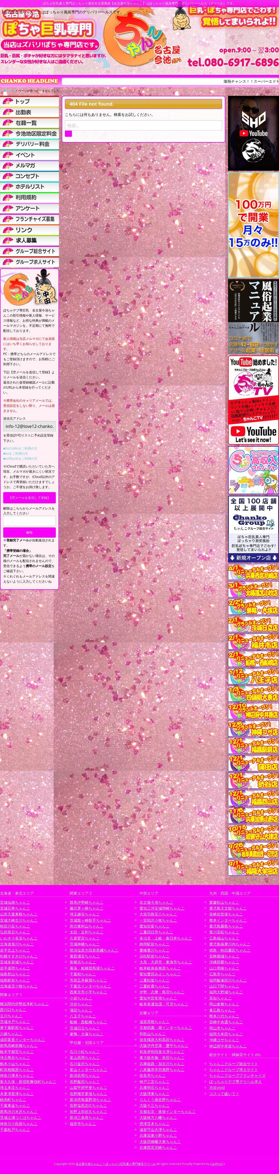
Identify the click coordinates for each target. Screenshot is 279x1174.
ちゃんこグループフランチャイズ (237, 1075)
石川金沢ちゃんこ (85, 1063)
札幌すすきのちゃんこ (19, 956)
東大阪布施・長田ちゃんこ (162, 1057)
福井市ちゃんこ (83, 1123)
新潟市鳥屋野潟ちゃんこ (90, 1099)
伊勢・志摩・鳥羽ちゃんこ (162, 991)
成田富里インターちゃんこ (22, 1039)
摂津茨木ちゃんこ (155, 1123)
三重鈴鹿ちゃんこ (155, 986)
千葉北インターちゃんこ (90, 986)
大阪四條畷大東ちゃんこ (160, 1141)
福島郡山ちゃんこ (15, 974)
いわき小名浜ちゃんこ (19, 938)
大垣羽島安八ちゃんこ (158, 914)
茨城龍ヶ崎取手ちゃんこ (90, 920)
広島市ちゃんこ (222, 974)
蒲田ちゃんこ (81, 1010)
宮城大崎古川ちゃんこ (19, 920)
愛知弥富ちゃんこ (155, 926)
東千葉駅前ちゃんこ (17, 1027)
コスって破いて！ (224, 1093)
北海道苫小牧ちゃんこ (19, 986)
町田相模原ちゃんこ (17, 1069)
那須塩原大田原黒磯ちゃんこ (94, 950)
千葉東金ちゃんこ (15, 1105)
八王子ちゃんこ (83, 1016)
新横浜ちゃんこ (83, 961)
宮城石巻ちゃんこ (15, 908)
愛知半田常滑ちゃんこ (158, 998)
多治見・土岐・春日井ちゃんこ (166, 938)
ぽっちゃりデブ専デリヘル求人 (235, 1081)
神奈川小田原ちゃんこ (19, 1123)
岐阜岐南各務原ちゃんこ (160, 968)
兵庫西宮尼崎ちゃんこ (158, 1147)
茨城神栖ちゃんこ (85, 944)
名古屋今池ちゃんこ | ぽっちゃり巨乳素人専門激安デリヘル (116, 1164)
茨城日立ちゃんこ (85, 1028)
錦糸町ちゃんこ (13, 1099)
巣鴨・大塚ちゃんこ (87, 1033)
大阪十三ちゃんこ (155, 1105)
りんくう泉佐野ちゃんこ (160, 1099)
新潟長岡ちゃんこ (85, 1075)
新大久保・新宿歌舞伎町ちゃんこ (28, 1081)
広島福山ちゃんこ (224, 938)
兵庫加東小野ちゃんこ (158, 1135)
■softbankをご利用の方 (20, 458)
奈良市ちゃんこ (153, 1075)
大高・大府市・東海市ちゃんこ (166, 961)
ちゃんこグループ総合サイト (233, 1063)
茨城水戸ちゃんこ (15, 1021)
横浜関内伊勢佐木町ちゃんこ (24, 1003)
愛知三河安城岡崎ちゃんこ (162, 908)
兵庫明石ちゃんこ (155, 1087)
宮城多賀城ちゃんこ (17, 961)
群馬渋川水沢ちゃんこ (19, 1111)
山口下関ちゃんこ (224, 986)
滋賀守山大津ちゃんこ (158, 1129)
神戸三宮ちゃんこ (155, 1081)
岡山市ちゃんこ (222, 1028)
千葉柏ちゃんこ (83, 974)
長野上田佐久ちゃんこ (88, 1111)
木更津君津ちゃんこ (17, 1093)
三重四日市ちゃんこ (156, 931)
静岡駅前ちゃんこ (155, 944)
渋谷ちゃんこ (81, 1003)
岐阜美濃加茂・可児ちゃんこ (164, 1003)
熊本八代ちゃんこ (224, 1016)
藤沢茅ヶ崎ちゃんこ (87, 908)
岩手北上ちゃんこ (15, 950)
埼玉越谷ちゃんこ (85, 914)
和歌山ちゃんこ (153, 1033)
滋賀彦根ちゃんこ (155, 1021)
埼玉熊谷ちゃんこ (15, 1057)
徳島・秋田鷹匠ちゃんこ (230, 950)
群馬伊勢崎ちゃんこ (87, 902)
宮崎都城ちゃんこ (224, 956)
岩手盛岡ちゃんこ (15, 968)
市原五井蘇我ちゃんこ (88, 980)
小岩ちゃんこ (81, 998)
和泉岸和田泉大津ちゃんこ (162, 1051)
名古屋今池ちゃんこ (156, 902)
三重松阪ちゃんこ (155, 980)
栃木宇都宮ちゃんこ (17, 1051)
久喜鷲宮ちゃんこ (85, 938)
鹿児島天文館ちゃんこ (228, 908)
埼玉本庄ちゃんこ (15, 1087)
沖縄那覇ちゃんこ (224, 961)
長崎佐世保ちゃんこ (226, 914)
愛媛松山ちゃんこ (224, 902)
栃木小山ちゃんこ (15, 1063)
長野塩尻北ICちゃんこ (88, 1105)
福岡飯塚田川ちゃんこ (228, 980)
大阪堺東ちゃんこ (155, 1093)
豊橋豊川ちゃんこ (155, 950)
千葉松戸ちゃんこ (15, 1129)
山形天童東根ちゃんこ (19, 914)
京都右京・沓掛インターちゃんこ (168, 1111)
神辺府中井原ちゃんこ (228, 1045)
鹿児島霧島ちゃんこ (226, 926)
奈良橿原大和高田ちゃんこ (162, 1039)
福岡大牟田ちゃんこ (226, 1033)
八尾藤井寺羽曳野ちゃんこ (162, 1069)
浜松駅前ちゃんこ (155, 956)
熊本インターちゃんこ (228, 920)
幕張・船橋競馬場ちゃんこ (92, 968)
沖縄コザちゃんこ (224, 1039)
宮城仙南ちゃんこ (15, 902)
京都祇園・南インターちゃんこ (166, 1027)
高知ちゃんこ (220, 998)
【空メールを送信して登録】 (29, 497)
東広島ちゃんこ (222, 1010)
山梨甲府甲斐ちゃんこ (88, 1087)
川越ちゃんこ (11, 1033)
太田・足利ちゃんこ (87, 931)
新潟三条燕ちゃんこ (87, 1117)
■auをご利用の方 (15, 453)
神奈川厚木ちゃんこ (17, 1075)
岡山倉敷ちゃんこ (224, 1003)
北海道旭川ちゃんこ (17, 944)
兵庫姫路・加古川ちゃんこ (162, 1063)
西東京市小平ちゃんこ (88, 991)
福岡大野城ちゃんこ (226, 991)
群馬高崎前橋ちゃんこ (19, 1045)
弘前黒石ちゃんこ (15, 931)
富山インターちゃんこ (88, 1069)
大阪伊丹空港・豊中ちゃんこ (164, 1045)
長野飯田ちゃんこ (85, 1081)
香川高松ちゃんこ (224, 931)
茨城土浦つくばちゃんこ (20, 1117)
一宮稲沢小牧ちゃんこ (158, 920)
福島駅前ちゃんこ (15, 980)
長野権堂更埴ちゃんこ (88, 1093)
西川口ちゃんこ (13, 1009)
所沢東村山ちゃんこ (87, 926)
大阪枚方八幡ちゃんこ (158, 1117)
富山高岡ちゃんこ (85, 1057)
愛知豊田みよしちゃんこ (160, 974)
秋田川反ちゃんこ (15, 926)
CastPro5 (216, 1164)
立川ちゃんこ (11, 1015)
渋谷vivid (217, 1087)
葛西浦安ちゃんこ (85, 956)
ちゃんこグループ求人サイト (233, 1069)
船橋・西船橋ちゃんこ (88, 1021)
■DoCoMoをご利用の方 (20, 448)
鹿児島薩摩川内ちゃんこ (230, 944)
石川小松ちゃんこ (85, 1051)
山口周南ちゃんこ (224, 968)
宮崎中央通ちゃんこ (226, 1021)
